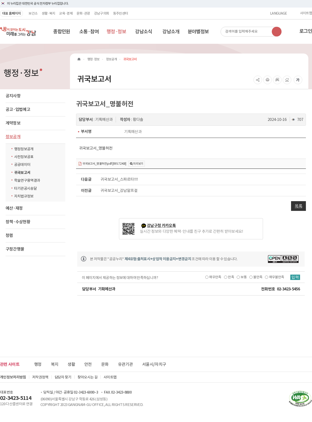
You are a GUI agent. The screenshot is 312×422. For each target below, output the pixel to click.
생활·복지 (48, 13)
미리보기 (138, 163)
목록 (298, 206)
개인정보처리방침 (13, 377)
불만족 (257, 277)
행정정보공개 (24, 149)
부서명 (86, 131)
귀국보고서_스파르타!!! (119, 179)
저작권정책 (40, 377)
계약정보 (13, 123)
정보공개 (13, 136)
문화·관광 (83, 13)
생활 (71, 364)
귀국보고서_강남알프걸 (118, 190)
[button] (61, 31)
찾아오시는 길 (88, 377)
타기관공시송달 (25, 188)
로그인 (305, 31)
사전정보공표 (24, 156)
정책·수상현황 (18, 221)
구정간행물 (15, 249)
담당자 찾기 (63, 377)
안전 (88, 364)
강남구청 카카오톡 (161, 225)
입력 (295, 277)
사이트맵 (306, 13)
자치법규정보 (25, 196)
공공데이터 (22, 164)
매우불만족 (276, 277)
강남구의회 (101, 13)
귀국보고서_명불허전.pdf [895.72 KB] (102, 164)
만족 (231, 277)
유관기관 (125, 364)
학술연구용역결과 (27, 180)
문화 (105, 364)
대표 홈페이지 (11, 13)
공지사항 (13, 96)
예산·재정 (14, 208)
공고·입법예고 (18, 109)
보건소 (33, 13)
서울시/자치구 (154, 364)
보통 (244, 277)
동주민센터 (120, 13)
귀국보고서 (22, 172)
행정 (38, 364)
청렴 (9, 235)
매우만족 (215, 277)
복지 (54, 364)
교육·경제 (66, 13)
